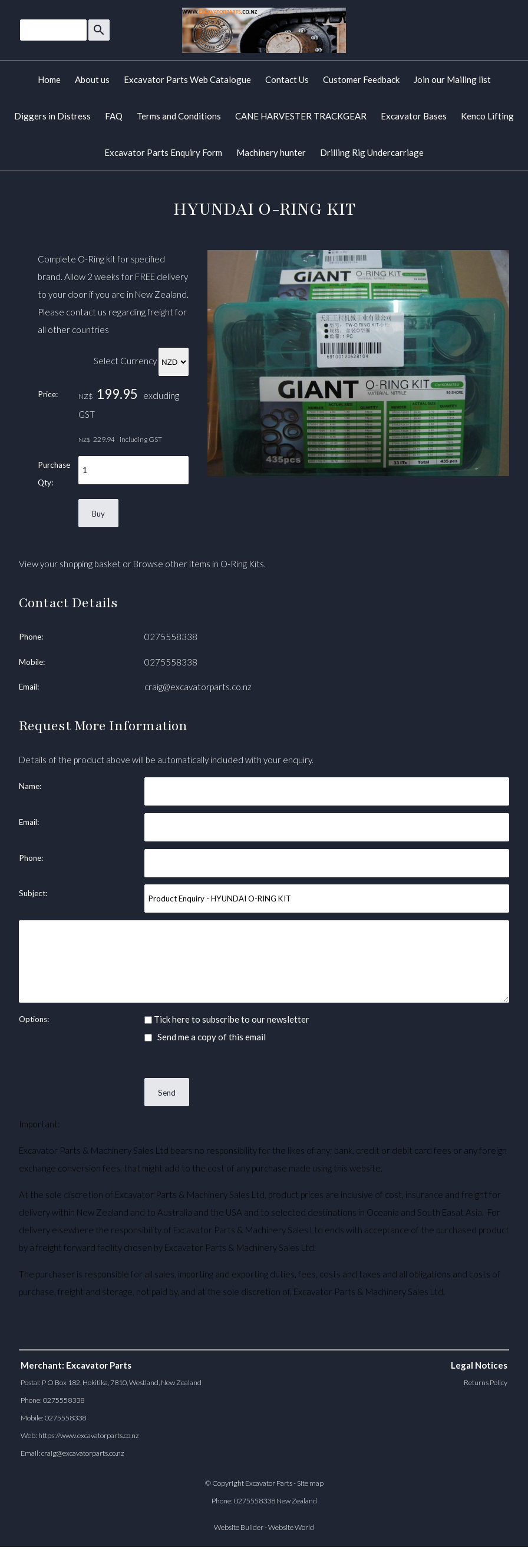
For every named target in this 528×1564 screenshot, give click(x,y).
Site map (310, 1483)
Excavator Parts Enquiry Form (163, 152)
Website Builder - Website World (264, 1527)
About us (92, 79)
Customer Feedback (361, 79)
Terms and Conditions (179, 116)
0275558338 (170, 636)
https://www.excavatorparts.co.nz (88, 1435)
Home (49, 79)
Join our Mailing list (452, 79)
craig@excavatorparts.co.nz (198, 686)
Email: (29, 686)
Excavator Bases (414, 116)
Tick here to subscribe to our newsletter (226, 1019)
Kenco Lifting (487, 116)
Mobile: (32, 662)
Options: (34, 1019)
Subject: (33, 893)
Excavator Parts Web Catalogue (187, 79)
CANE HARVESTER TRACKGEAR (301, 116)
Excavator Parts (268, 1483)
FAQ (114, 116)
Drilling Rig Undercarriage (372, 152)
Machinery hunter (271, 152)
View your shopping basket (70, 563)
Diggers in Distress (52, 116)
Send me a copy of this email (205, 1036)
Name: (30, 786)
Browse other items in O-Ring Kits (198, 563)
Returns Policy (485, 1382)
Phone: (31, 636)
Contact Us (287, 79)
